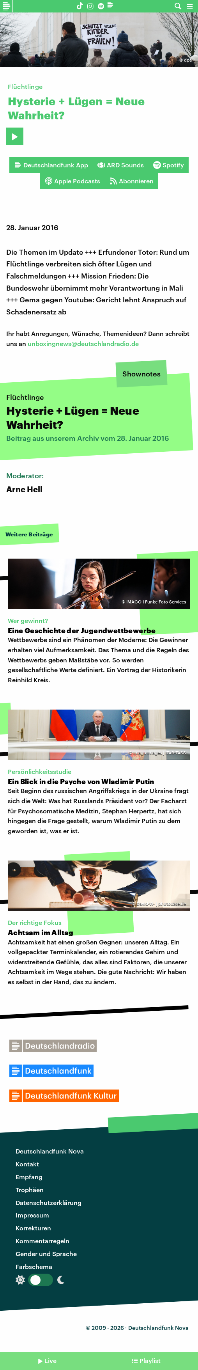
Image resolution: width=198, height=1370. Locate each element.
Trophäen (30, 1189)
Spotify (168, 165)
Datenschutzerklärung (48, 1202)
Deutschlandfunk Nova (50, 1151)
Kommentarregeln (42, 1240)
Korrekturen (33, 1228)
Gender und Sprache (46, 1253)
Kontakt (27, 1164)
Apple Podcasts (72, 181)
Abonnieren (132, 181)
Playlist (150, 1360)
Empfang (29, 1176)
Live (50, 1360)
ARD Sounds (120, 165)
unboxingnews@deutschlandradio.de (83, 343)
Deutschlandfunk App (51, 165)
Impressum (32, 1215)
